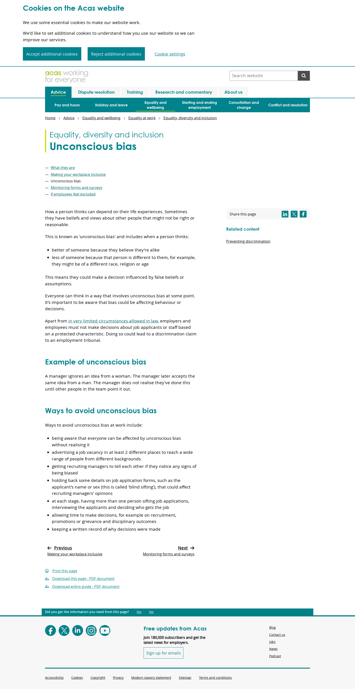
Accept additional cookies (52, 54)
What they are (63, 167)
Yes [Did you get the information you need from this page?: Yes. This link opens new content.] (139, 612)
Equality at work (142, 117)
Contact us (277, 635)
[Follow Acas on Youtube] (104, 630)
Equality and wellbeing (101, 117)
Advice (68, 117)
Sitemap (185, 677)
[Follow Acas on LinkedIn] (77, 630)
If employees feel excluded (73, 194)
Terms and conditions (215, 677)
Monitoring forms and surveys (76, 187)
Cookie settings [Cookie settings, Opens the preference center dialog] (170, 54)
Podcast (275, 656)
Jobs (272, 642)
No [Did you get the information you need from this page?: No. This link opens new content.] (151, 612)
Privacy (118, 677)
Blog (272, 627)
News (273, 649)
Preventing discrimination (248, 241)
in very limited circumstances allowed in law (113, 321)
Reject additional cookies (116, 54)
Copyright (98, 677)
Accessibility (54, 677)
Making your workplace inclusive (78, 174)
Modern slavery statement (151, 677)
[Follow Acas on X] (64, 630)
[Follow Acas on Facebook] (50, 630)
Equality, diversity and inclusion (190, 117)
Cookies (77, 677)
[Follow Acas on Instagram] (91, 630)
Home (50, 117)
